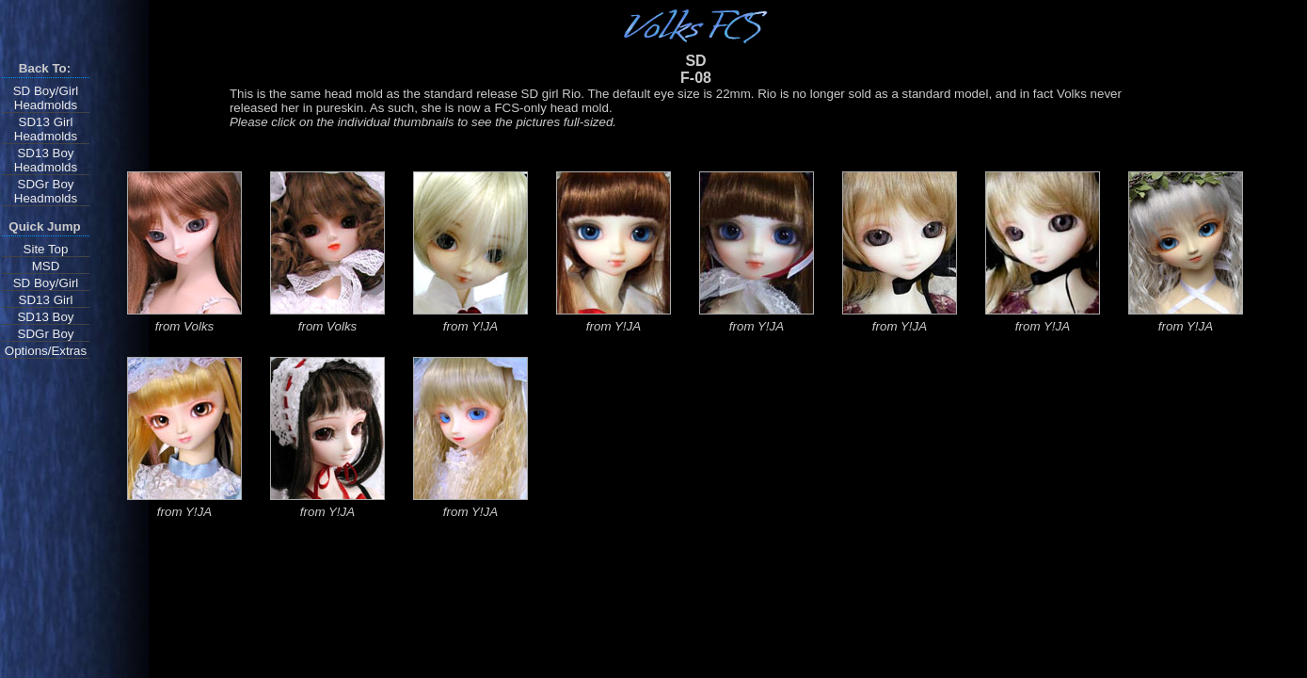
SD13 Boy (45, 317)
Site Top (46, 249)
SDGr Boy (46, 334)
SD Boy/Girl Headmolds (46, 98)
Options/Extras (46, 351)
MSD (46, 266)
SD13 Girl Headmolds (45, 129)
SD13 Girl (46, 300)
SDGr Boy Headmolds (45, 191)
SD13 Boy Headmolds (45, 160)
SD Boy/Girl (46, 283)
